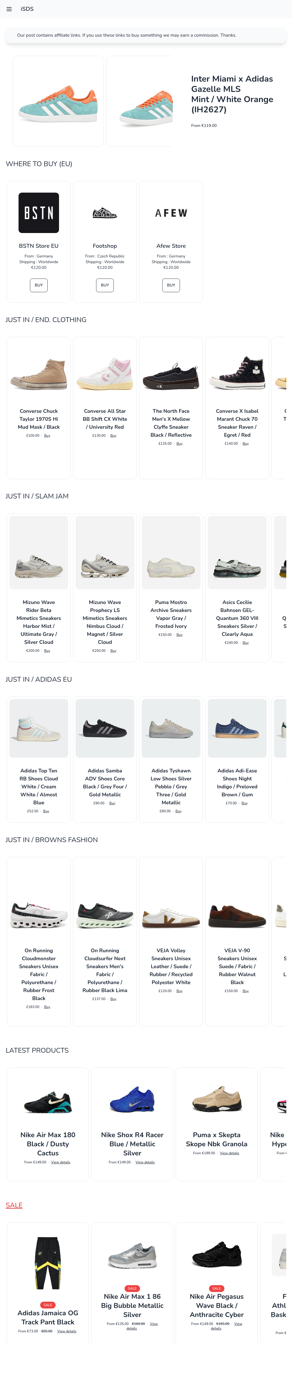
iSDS (27, 9)
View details (60, 1162)
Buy (39, 285)
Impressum (146, 1376)
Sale (14, 1205)
